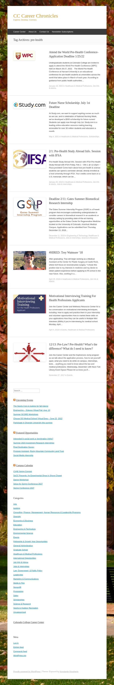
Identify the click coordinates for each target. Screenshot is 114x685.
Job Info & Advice (20, 562)
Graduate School (20, 550)
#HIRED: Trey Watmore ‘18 (66, 252)
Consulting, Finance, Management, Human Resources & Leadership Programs (47, 512)
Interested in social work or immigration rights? (33, 439)
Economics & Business (23, 521)
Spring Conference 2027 (23, 488)
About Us (32, 32)
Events (64, 330)
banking (16, 508)
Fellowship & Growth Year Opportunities (30, 541)
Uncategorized (19, 612)
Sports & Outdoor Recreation (25, 608)
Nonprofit (17, 587)
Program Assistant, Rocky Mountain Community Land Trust (38, 451)
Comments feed (20, 651)
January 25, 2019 (56, 182)
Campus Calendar (24, 465)
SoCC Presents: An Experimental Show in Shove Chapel (37, 475)
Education (17, 525)
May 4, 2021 (54, 137)
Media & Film (19, 583)
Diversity (17, 516)
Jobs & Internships (64, 184)
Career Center (19, 32)
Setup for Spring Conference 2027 (28, 484)
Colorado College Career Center (28, 622)
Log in (16, 643)
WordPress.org (19, 655)
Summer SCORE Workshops (25, 414)
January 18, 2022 (56, 86)
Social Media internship (23, 455)
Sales (15, 595)
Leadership (18, 575)
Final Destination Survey (23, 447)
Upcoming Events (24, 400)
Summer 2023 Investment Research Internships (33, 443)
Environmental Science (23, 533)
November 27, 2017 (57, 375)
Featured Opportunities (27, 433)
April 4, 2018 (54, 330)
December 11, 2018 (57, 236)
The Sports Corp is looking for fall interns (30, 406)
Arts (15, 504)
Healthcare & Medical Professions (78, 86)
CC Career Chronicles (35, 15)
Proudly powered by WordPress (27, 671)
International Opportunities (24, 558)
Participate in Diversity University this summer (33, 423)
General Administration (23, 546)
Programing (18, 591)
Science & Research (89, 238)
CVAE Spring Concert (22, 471)
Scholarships (94, 137)
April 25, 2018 (54, 279)
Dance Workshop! (21, 480)
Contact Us (44, 32)
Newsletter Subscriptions (62, 32)
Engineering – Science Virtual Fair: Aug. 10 (31, 410)
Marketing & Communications (26, 579)
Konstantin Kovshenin (69, 671)
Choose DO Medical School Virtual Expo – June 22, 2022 (37, 418)
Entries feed (18, 647)
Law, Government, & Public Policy (27, 570)
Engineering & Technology (77, 236)
